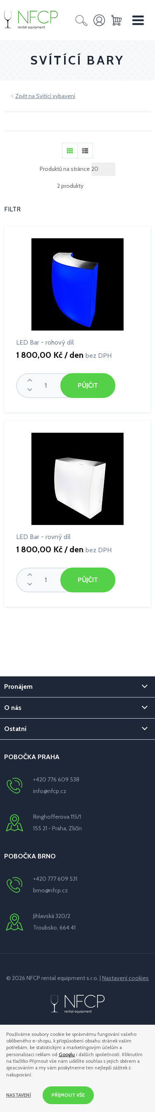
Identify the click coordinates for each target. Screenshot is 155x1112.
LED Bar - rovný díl (43, 537)
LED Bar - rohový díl (45, 342)
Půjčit (88, 385)
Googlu (67, 1054)
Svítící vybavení (55, 96)
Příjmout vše (68, 1095)
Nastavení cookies (125, 978)
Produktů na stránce (65, 169)
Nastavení (18, 1095)
